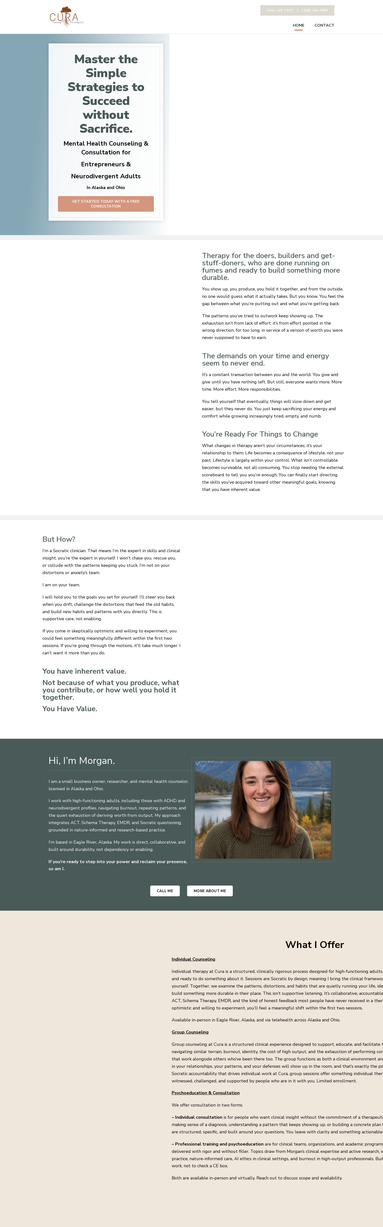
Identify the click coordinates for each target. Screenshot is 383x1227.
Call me (165, 890)
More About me (210, 890)
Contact (324, 26)
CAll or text (297, 10)
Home (298, 26)
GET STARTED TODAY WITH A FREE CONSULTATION (106, 204)
